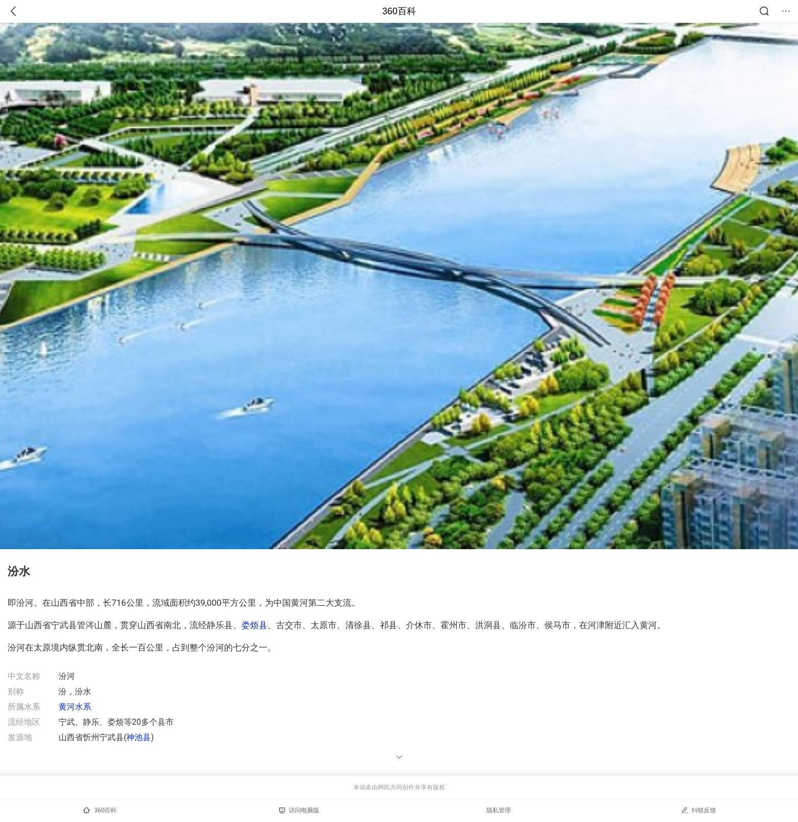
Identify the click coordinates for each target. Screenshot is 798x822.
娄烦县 (254, 625)
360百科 (399, 11)
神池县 (138, 737)
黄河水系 (75, 707)
